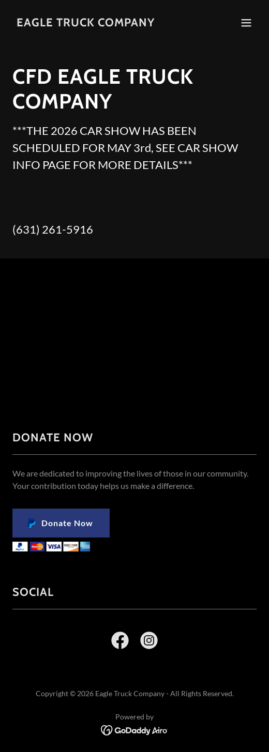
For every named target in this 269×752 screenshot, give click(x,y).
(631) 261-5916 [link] (52, 229)
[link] (86, 23)
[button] (246, 22)
